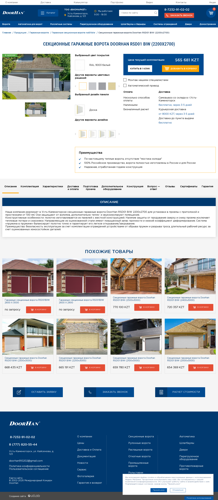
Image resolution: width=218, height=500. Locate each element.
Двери (188, 24)
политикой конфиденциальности (141, 482)
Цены (80, 443)
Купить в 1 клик (140, 68)
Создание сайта (24, 496)
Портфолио (117, 2)
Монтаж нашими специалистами (148, 80)
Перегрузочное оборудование (96, 24)
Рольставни (135, 472)
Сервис (81, 469)
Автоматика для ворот (30, 24)
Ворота (6, 24)
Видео (149, 2)
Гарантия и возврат (89, 482)
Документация (86, 456)
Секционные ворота (141, 437)
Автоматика (187, 437)
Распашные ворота (140, 450)
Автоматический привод (143, 85)
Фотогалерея (85, 476)
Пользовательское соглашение (29, 469)
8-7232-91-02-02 (176, 9)
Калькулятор (81, 2)
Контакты (181, 2)
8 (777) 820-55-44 (23, 444)
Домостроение (208, 24)
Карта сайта (15, 478)
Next (119, 86)
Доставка (46, 2)
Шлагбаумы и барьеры (133, 24)
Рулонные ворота (139, 443)
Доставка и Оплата (89, 450)
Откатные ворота (139, 456)
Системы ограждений (165, 24)
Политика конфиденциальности (29, 466)
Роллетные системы (61, 24)
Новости (82, 463)
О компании (11, 2)
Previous (75, 86)
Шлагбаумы (186, 443)
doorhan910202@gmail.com (26, 461)
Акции (212, 2)
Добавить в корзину (180, 68)
